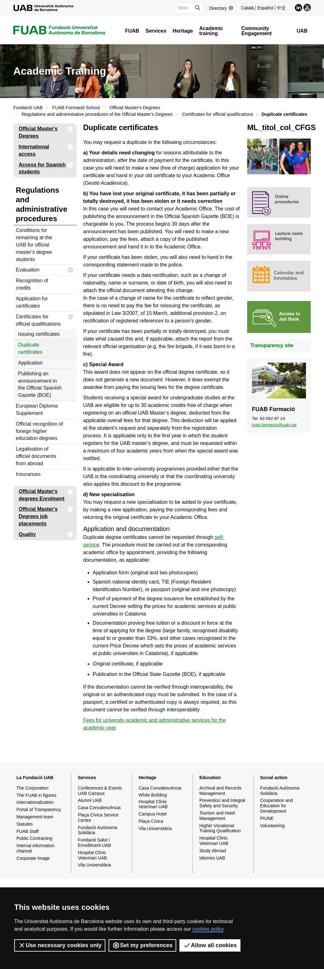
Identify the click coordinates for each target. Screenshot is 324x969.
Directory (218, 8)
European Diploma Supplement (37, 409)
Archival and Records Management (220, 790)
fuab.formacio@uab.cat (274, 424)
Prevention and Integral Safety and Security (222, 803)
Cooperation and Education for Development (276, 806)
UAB (302, 31)
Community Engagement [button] (256, 31)
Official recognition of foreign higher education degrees (39, 431)
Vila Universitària (94, 864)
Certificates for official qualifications (217, 114)
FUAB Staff (27, 831)
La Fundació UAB (34, 777)
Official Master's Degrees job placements (46, 515)
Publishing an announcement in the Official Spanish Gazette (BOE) (40, 384)
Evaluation (44, 270)
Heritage (147, 777)
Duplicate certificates (30, 348)
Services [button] (156, 31)
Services (87, 777)
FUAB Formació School (76, 107)
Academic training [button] (211, 31)
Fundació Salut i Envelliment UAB (94, 842)
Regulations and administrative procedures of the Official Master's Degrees (97, 114)
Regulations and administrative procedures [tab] (41, 204)
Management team (34, 816)
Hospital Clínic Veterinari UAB (92, 855)
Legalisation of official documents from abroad (36, 456)
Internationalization (35, 802)
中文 (281, 7)
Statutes (24, 824)
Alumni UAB (90, 800)
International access (46, 149)
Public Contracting (34, 838)
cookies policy (207, 929)
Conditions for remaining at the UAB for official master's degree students (34, 245)
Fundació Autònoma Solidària (97, 830)
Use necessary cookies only (60, 945)
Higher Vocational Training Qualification (220, 828)
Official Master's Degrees (134, 107)
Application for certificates (32, 302)
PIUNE (267, 818)
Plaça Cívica (151, 821)
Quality (46, 534)
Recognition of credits (32, 284)
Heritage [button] (183, 31)
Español (265, 7)
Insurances (28, 474)
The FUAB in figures (36, 795)
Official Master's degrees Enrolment (46, 493)
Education (210, 777)
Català (247, 7)
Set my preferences (142, 945)
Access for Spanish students (46, 167)
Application (30, 363)
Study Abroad (212, 850)
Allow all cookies (210, 945)
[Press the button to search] (197, 8)
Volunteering (272, 825)
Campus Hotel (153, 813)
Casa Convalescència (99, 807)
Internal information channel (35, 848)
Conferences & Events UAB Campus (100, 790)
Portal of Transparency (38, 809)
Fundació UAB (28, 107)
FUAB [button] (132, 31)
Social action (273, 777)
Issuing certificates (39, 334)
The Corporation (32, 788)
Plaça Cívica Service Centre (98, 817)
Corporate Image (33, 858)
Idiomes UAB (212, 857)
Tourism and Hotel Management (217, 815)
